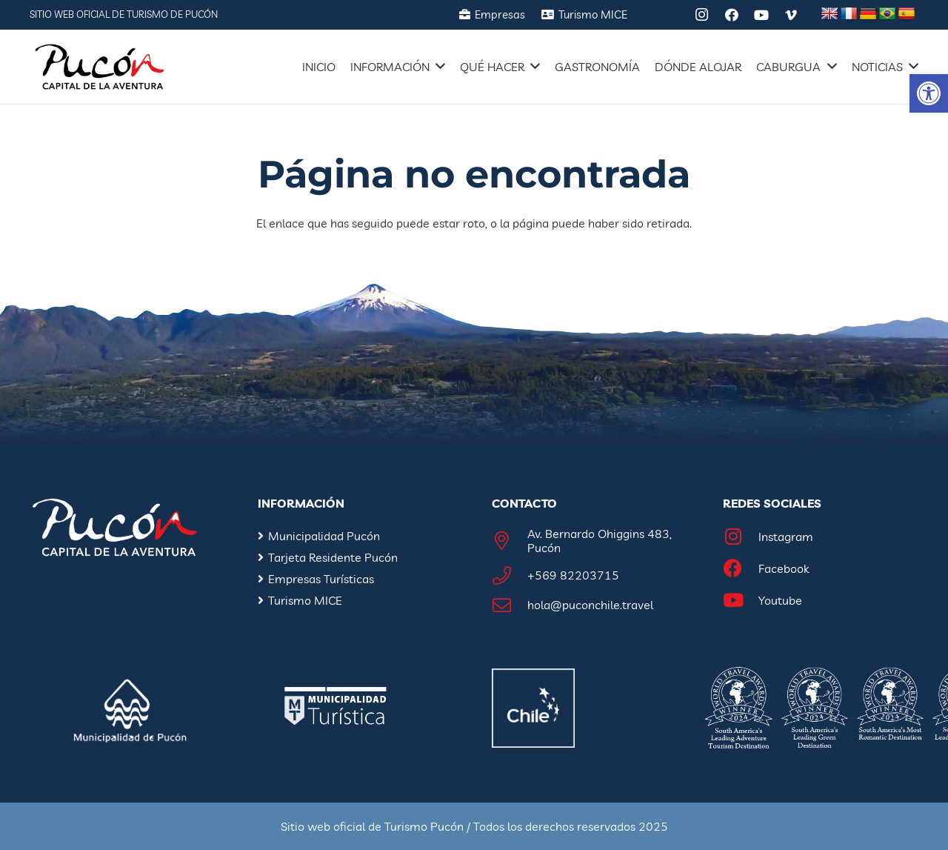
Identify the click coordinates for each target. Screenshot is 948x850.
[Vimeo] (791, 14)
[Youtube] (740, 601)
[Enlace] (100, 66)
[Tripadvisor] (672, 14)
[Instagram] (702, 14)
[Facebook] (731, 14)
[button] (928, 93)
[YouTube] (761, 14)
